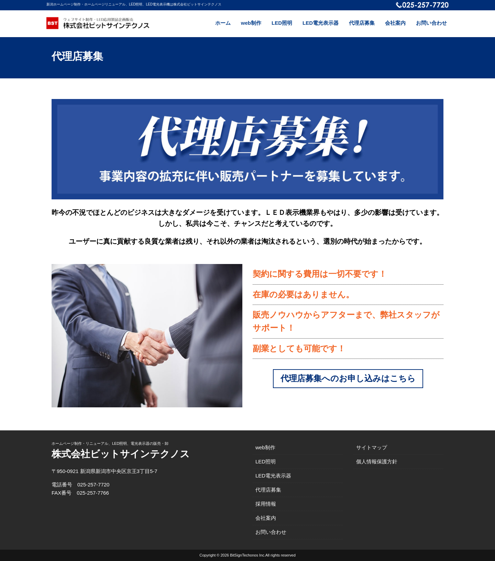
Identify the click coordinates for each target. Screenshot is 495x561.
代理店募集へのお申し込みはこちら (348, 378)
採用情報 (265, 504)
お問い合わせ (431, 23)
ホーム (223, 23)
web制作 (251, 23)
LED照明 (282, 23)
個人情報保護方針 (376, 461)
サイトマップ (371, 447)
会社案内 (395, 23)
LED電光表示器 (320, 23)
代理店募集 (362, 23)
